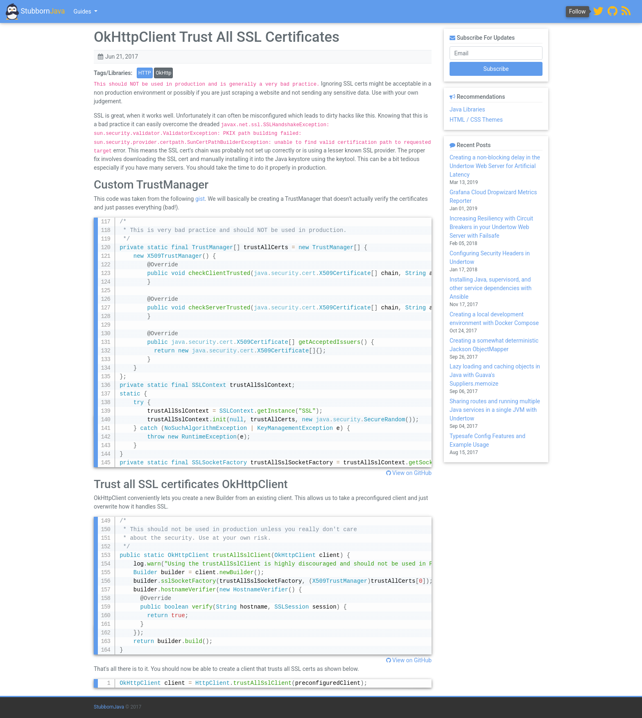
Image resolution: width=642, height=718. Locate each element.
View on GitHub (409, 473)
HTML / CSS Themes (476, 119)
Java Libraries (467, 109)
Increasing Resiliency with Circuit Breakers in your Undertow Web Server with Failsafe (491, 227)
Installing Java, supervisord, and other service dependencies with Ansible (490, 288)
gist (200, 198)
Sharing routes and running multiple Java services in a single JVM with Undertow (495, 410)
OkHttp (163, 73)
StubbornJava (109, 707)
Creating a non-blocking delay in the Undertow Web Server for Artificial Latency (495, 166)
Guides (83, 11)
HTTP (144, 73)
